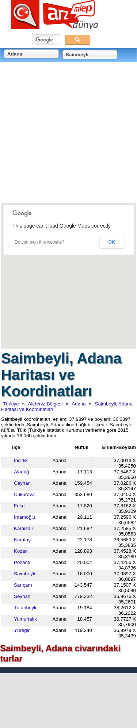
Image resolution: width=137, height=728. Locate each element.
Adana (79, 404)
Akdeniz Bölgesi (45, 404)
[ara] (45, 40)
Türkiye (11, 404)
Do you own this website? (39, 242)
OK (112, 242)
